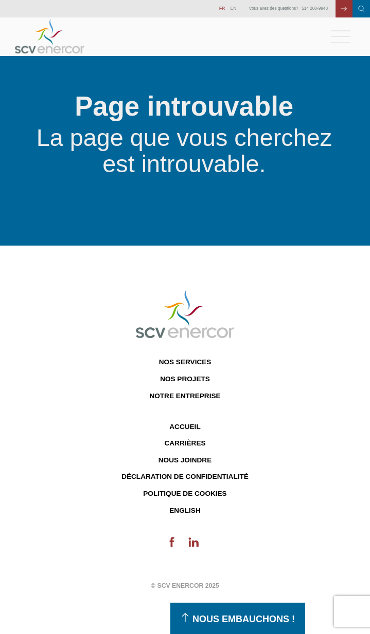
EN (233, 8)
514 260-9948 (315, 8)
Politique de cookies (184, 493)
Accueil (184, 427)
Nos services (185, 362)
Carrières (184, 443)
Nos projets (185, 379)
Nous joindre (185, 460)
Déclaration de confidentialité (185, 476)
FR (222, 8)
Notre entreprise (184, 396)
